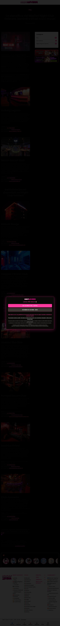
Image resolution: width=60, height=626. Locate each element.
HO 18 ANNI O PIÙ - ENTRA (30, 305)
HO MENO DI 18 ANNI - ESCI (30, 310)
